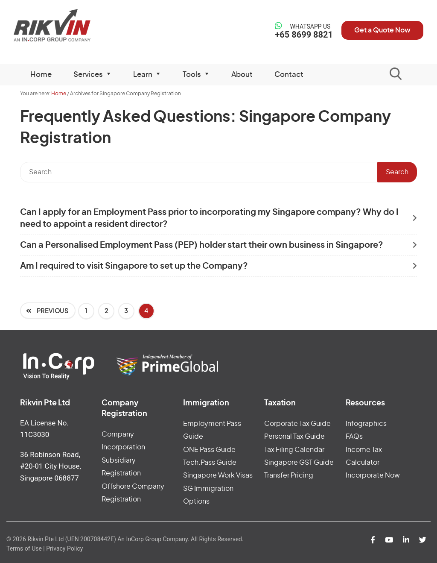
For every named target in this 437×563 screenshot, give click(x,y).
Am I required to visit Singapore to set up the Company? (134, 266)
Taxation (280, 403)
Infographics (366, 423)
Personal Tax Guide (294, 436)
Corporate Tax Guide (297, 423)
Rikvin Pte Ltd (61, 25)
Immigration (206, 403)
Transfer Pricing (288, 475)
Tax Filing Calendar (294, 449)
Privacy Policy (64, 548)
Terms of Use (24, 548)
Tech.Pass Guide (209, 462)
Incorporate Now (373, 475)
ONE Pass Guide (209, 449)
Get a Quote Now (382, 30)
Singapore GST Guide (299, 462)
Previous (51, 311)
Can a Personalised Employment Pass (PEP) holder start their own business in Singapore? (201, 245)
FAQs (354, 436)
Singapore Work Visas (218, 475)
